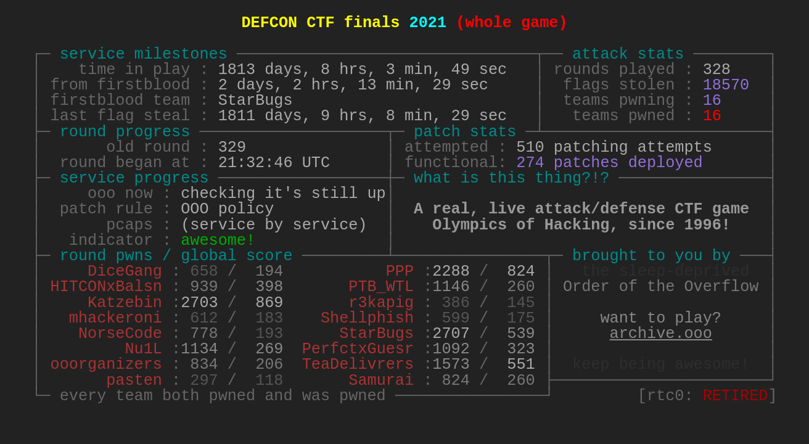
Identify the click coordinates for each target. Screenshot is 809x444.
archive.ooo (661, 334)
